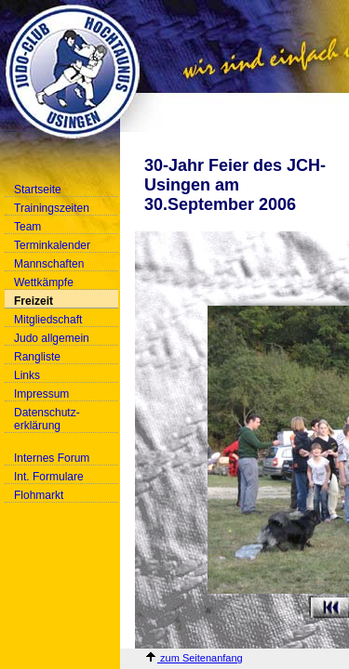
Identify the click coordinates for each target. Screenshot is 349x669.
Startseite (37, 189)
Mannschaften (49, 263)
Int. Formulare (49, 476)
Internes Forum (51, 458)
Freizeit (33, 301)
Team (27, 226)
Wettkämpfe (44, 282)
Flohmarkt (38, 495)
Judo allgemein (51, 338)
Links (27, 375)
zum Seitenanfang (193, 657)
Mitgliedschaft (48, 319)
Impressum (41, 393)
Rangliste (37, 356)
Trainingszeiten (51, 208)
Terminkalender (52, 245)
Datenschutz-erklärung (47, 419)
